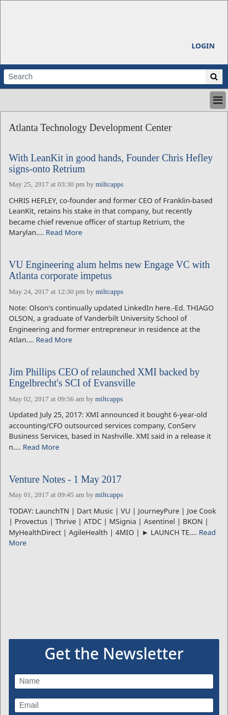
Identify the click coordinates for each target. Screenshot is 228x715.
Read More (64, 232)
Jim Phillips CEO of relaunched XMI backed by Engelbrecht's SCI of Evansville (104, 378)
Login (203, 46)
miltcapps (109, 184)
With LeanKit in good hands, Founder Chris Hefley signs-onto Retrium (111, 163)
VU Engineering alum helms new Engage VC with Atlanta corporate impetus (109, 270)
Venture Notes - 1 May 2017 (65, 479)
